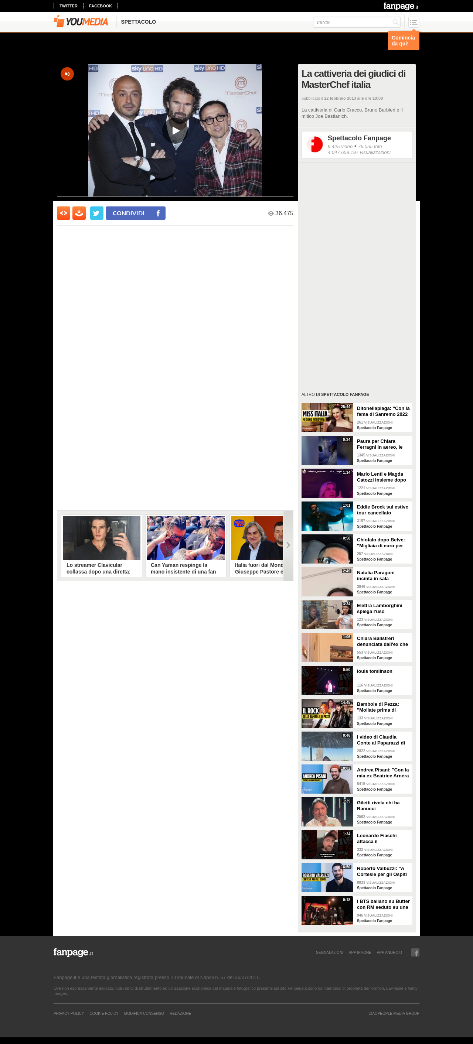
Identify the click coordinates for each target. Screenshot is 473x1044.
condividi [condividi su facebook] (128, 212)
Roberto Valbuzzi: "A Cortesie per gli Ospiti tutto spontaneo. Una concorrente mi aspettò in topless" (383, 871)
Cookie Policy (103, 1013)
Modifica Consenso (144, 1013)
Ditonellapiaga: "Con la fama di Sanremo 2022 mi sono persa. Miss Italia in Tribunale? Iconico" (383, 411)
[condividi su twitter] (96, 213)
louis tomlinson (374, 671)
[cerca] (357, 22)
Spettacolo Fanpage (359, 138)
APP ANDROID (389, 952)
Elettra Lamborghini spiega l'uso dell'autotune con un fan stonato (380, 609)
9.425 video (340, 146)
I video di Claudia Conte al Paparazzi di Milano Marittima (381, 740)
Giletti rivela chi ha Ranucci (378, 805)
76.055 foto (370, 146)
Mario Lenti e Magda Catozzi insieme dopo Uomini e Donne (381, 477)
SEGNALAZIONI (329, 952)
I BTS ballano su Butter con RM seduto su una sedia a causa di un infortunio (383, 904)
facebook (100, 6)
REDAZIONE (180, 1013)
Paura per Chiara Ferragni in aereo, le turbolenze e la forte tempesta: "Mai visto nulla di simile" (380, 444)
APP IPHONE (360, 952)
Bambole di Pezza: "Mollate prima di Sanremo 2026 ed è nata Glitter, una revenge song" (379, 707)
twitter (68, 6)
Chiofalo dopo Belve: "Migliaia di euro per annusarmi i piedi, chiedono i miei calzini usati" (382, 543)
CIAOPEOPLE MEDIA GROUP (393, 1013)
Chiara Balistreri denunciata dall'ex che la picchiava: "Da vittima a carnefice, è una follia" (382, 641)
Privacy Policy (69, 1013)
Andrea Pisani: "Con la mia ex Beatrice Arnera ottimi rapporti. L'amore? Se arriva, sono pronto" (383, 773)
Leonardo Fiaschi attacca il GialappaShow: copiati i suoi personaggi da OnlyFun (382, 839)
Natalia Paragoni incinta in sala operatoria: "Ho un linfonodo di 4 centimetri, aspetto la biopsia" (381, 576)
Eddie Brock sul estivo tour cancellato (382, 510)
